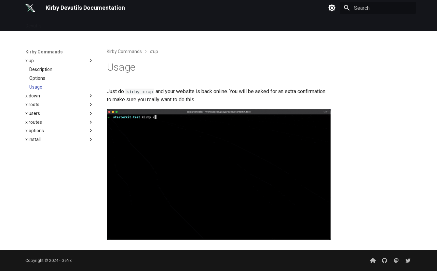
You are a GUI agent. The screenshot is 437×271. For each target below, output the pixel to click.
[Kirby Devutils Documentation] (30, 7)
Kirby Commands (67, 23)
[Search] (378, 8)
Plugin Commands (111, 23)
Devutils (33, 23)
